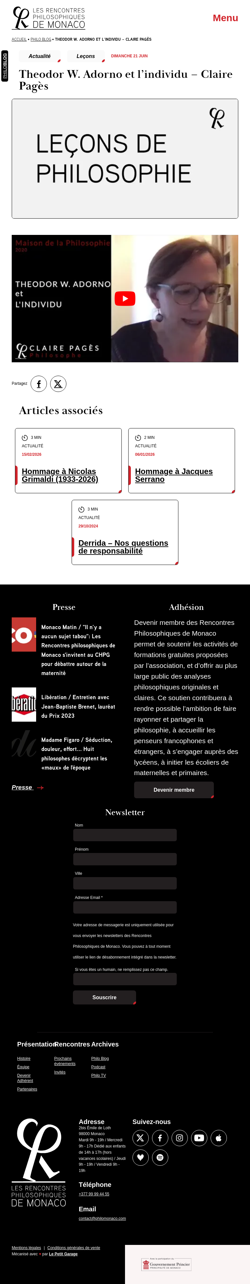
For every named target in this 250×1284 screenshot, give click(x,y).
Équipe (23, 1067)
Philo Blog (41, 39)
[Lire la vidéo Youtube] (125, 298)
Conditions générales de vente (74, 1248)
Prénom (82, 849)
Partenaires (27, 1089)
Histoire (24, 1058)
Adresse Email (89, 897)
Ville (78, 873)
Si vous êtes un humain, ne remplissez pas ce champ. (121, 969)
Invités (60, 1072)
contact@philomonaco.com (102, 1218)
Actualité (40, 56)
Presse (23, 787)
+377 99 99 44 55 (94, 1194)
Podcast (98, 1067)
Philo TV (98, 1075)
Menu (225, 17)
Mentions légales (26, 1248)
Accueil (19, 39)
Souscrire (104, 997)
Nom (79, 825)
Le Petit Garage (63, 1254)
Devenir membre (174, 790)
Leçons (86, 56)
